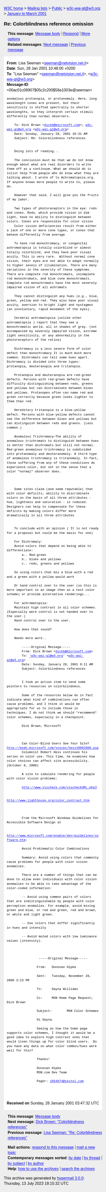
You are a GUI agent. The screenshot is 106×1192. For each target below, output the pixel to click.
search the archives (78, 1169)
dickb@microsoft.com (62, 125)
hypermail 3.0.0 (70, 1178)
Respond (71, 34)
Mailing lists (37, 8)
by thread (92, 1158)
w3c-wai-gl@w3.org (83, 8)
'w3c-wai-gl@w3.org (46, 656)
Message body (47, 34)
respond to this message (53, 1147)
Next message (56, 44)
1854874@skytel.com (66, 1081)
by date (75, 1158)
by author (36, 1163)
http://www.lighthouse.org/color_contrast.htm (48, 800)
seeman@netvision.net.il (65, 63)
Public (57, 8)
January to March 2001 (27, 14)
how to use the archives (38, 1169)
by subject (16, 1163)
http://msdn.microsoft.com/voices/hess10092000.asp (53, 748)
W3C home (13, 8)
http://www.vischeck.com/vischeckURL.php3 (59, 787)
